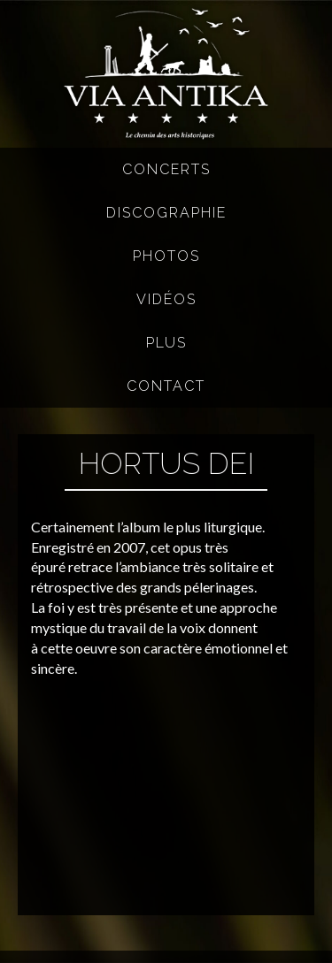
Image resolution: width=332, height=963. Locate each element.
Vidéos (166, 299)
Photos (166, 256)
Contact (166, 386)
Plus (166, 342)
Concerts (166, 169)
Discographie (166, 212)
